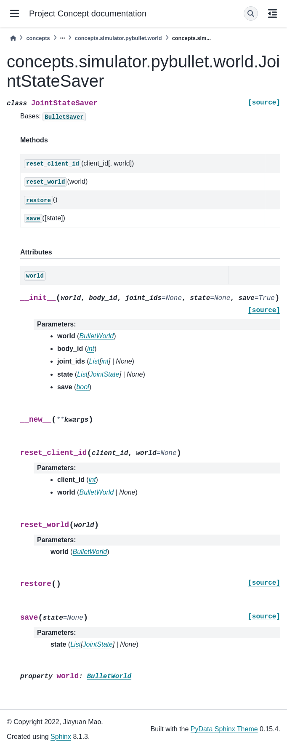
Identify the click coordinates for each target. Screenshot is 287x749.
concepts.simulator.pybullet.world (118, 38)
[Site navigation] (14, 13)
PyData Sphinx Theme (224, 729)
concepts (38, 38)
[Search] (251, 13)
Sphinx (60, 736)
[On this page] (272, 13)
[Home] (13, 38)
